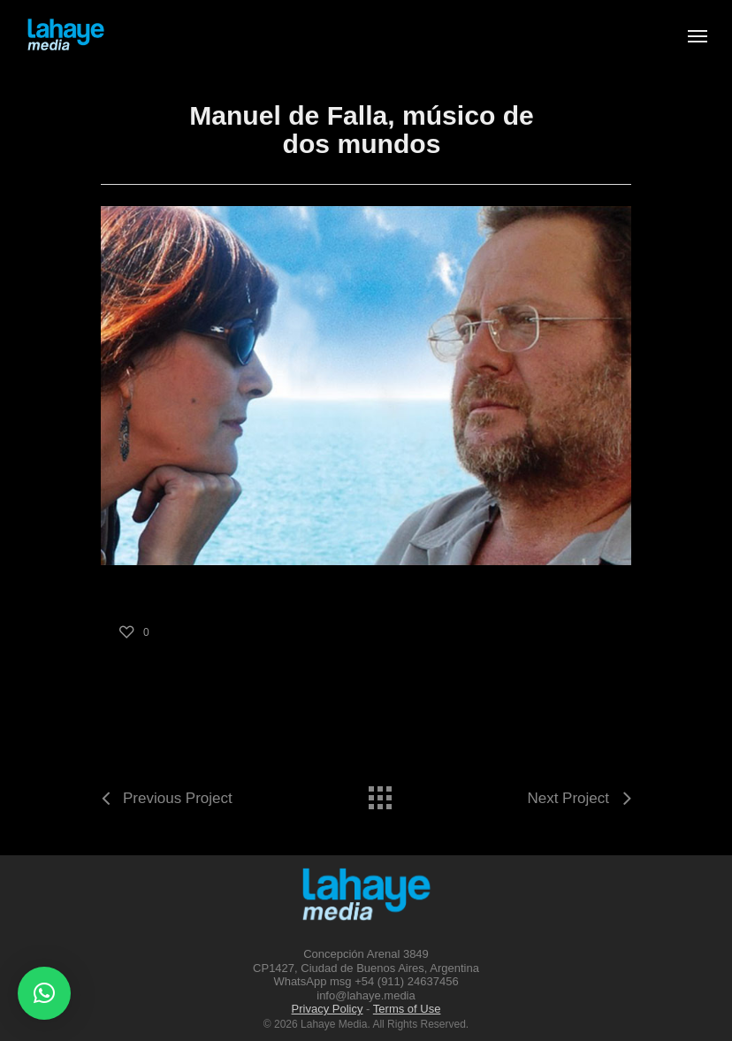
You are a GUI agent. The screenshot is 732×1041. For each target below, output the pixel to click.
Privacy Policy (327, 1008)
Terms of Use (407, 1008)
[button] (44, 993)
